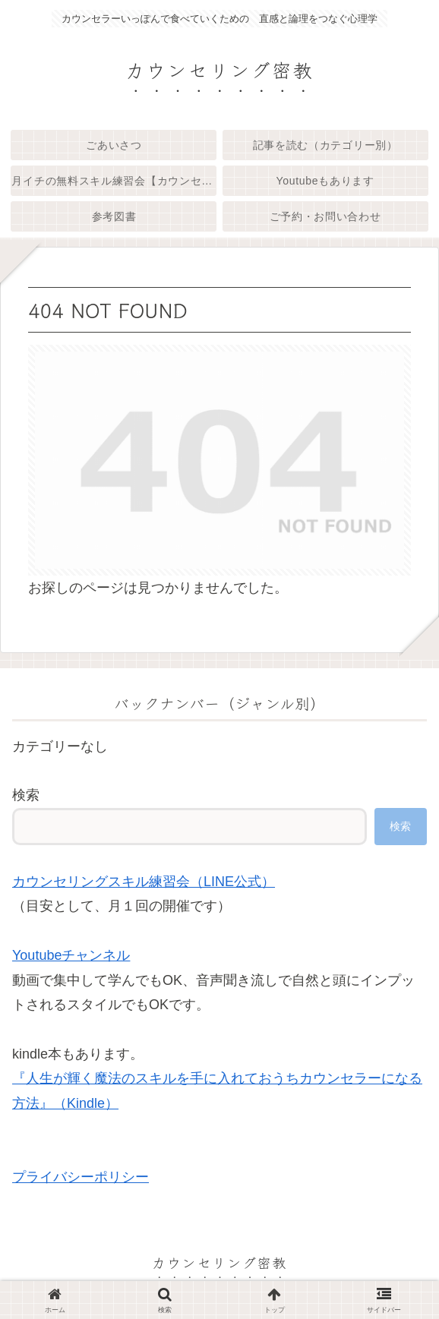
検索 (25, 795)
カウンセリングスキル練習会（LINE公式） (143, 881)
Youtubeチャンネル (71, 955)
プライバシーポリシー (80, 1177)
